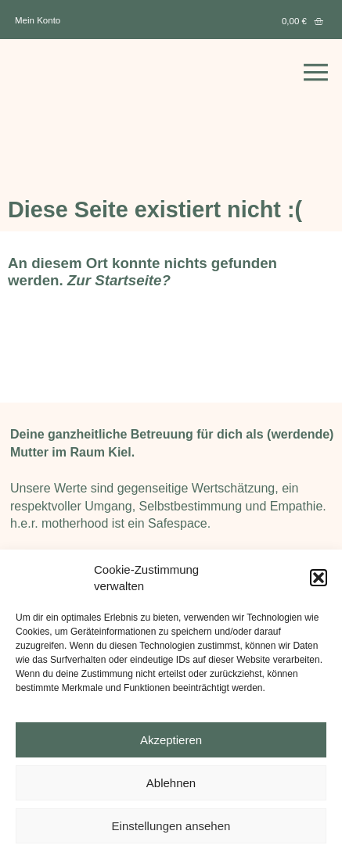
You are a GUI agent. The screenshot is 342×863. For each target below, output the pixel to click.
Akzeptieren (171, 740)
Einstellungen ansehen (171, 826)
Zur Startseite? (119, 280)
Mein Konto (37, 20)
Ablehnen (171, 783)
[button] (318, 577)
